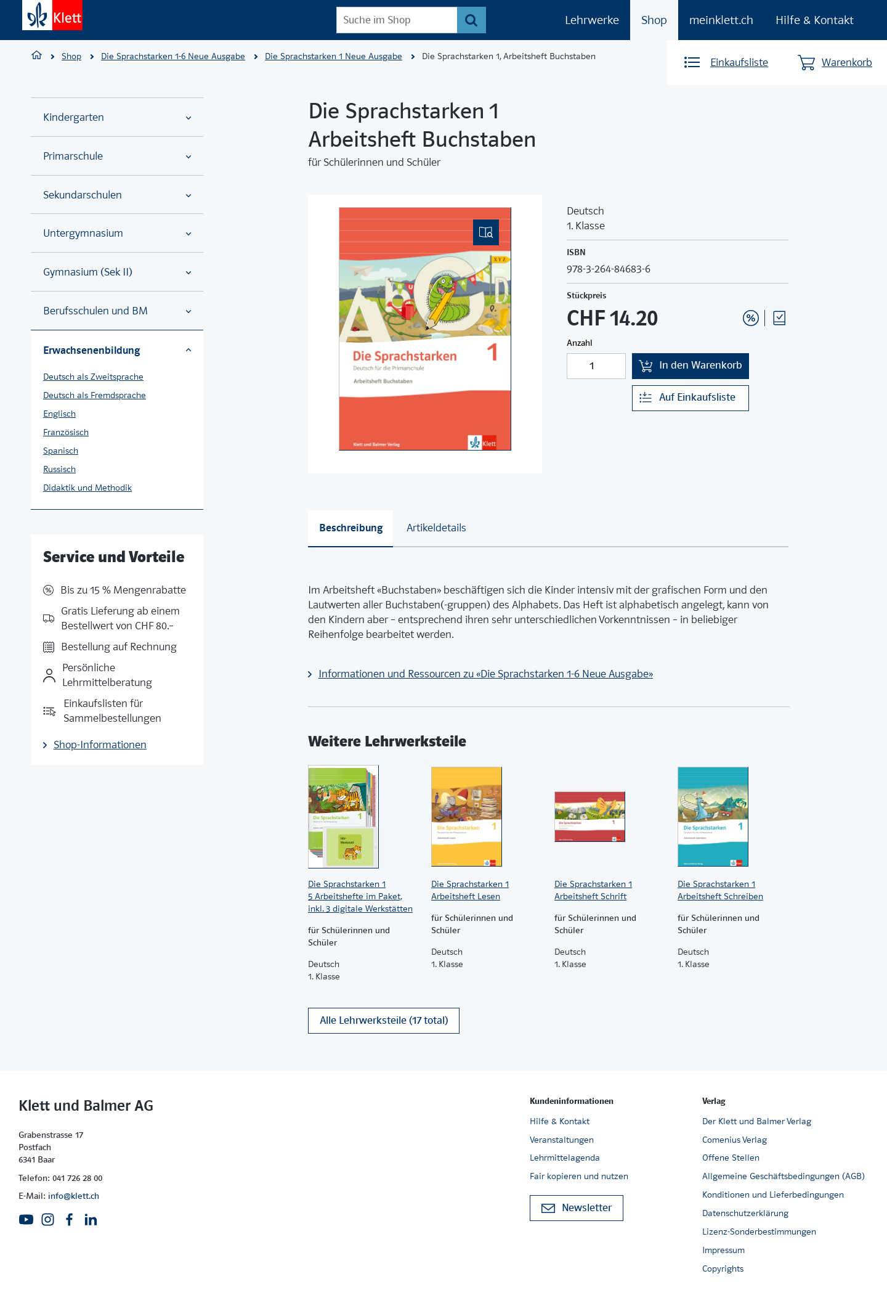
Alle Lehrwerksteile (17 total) (384, 1020)
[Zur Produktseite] (363, 816)
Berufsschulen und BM (117, 310)
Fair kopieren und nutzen (579, 1176)
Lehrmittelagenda (565, 1157)
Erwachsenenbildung (117, 350)
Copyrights (722, 1268)
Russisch (59, 469)
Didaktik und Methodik (87, 487)
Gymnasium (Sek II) (117, 272)
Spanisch (60, 450)
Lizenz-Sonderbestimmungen (759, 1231)
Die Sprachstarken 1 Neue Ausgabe (333, 56)
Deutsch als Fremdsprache (94, 395)
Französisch (66, 432)
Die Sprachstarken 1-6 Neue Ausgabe (173, 56)
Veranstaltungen (562, 1139)
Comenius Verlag (734, 1139)
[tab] (350, 528)
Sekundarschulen (117, 195)
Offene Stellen (730, 1157)
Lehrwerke (592, 20)
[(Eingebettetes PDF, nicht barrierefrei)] (425, 329)
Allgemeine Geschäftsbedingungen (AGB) (783, 1176)
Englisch (59, 413)
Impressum (723, 1250)
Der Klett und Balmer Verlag (756, 1121)
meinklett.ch (721, 20)
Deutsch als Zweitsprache (93, 376)
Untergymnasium (117, 233)
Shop (654, 20)
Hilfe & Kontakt (815, 20)
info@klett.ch (73, 1195)
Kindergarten (117, 117)
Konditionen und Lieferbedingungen (773, 1194)
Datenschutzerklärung (745, 1213)
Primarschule (117, 156)
